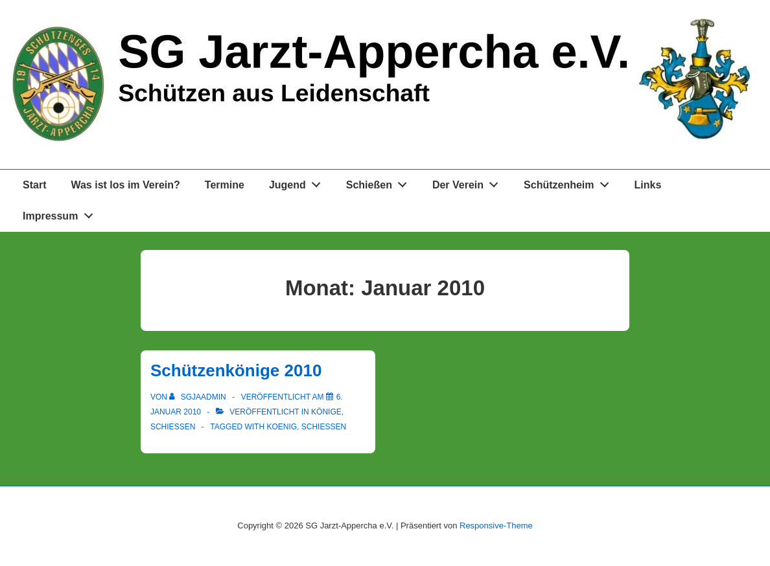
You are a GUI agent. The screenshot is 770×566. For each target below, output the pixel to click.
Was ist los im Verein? (125, 184)
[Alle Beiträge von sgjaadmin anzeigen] (198, 397)
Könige (326, 411)
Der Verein (469, 182)
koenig (281, 426)
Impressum (61, 213)
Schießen (380, 182)
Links (648, 184)
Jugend (298, 182)
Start (34, 184)
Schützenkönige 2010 (235, 370)
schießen (323, 426)
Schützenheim (570, 182)
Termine (224, 184)
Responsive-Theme (496, 525)
